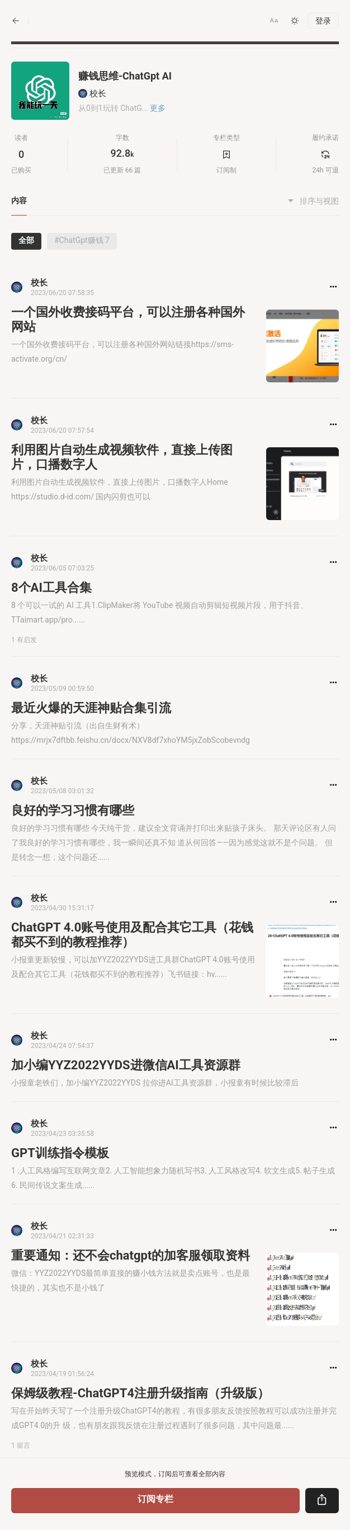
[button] (274, 21)
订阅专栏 (155, 1499)
